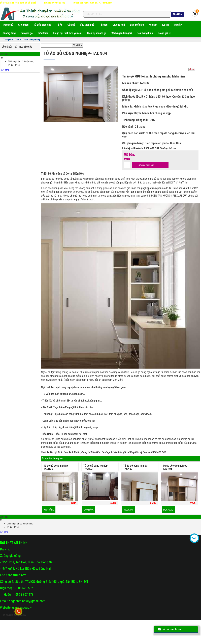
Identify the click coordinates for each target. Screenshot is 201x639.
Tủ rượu (103, 24)
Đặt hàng (5, 70)
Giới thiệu (23, 24)
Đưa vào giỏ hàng (146, 165)
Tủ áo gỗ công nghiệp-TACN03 (96, 467)
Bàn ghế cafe (137, 24)
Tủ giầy (178, 24)
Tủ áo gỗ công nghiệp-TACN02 (135, 467)
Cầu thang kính (145, 33)
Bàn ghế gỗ (26, 33)
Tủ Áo (59, 24)
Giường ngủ (119, 24)
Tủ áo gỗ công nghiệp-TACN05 (56, 467)
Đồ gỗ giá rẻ (164, 33)
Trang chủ (8, 24)
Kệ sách (153, 24)
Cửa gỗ (71, 24)
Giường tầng (9, 33)
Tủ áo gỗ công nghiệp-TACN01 (175, 467)
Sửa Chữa (43, 33)
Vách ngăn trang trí (121, 33)
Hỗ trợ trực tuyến (170, 629)
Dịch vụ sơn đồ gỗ (96, 33)
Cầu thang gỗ (87, 24)
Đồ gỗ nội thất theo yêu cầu (67, 33)
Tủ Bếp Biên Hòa (42, 24)
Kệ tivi (165, 24)
